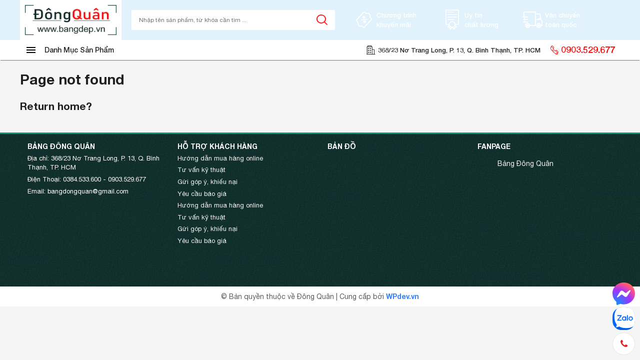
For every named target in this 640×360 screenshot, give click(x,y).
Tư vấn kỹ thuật (202, 170)
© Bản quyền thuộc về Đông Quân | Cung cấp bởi (303, 296)
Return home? (56, 106)
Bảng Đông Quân (526, 164)
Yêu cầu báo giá (202, 194)
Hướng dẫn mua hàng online (220, 158)
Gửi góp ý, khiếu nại (208, 182)
